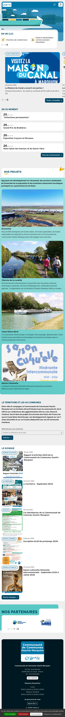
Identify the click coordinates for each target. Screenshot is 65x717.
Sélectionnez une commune (12, 429)
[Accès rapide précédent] (2, 44)
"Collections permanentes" (16, 117)
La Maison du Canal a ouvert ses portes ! (24, 88)
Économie (6, 229)
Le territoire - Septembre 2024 (38, 484)
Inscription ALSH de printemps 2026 (40, 541)
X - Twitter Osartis (32, 707)
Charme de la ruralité (12, 280)
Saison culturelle (9, 567)
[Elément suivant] (6, 99)
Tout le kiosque (10, 597)
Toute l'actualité (54, 100)
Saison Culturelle (10, 383)
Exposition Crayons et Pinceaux (18, 138)
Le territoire (7, 481)
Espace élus (32, 703)
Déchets (6, 510)
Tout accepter (10, 714)
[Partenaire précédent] (9, 629)
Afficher (7, 438)
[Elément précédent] (3, 99)
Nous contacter (32, 678)
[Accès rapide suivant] (6, 44)
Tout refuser (23, 714)
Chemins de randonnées (14, 40)
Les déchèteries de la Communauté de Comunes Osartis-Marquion (41, 514)
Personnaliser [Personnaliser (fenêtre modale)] (36, 714)
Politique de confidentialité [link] (52, 714)
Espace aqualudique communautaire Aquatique (42, 39)
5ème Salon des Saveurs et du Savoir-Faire (23, 148)
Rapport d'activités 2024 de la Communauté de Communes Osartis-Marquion (41, 457)
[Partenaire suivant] (17, 629)
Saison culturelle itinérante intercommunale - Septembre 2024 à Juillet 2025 (41, 572)
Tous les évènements (52, 155)
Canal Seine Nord (12, 54)
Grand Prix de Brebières (14, 128)
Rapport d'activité (9, 452)
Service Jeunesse (9, 538)
